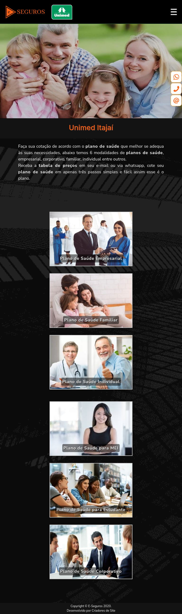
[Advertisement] (91, 198)
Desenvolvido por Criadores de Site (91, 611)
